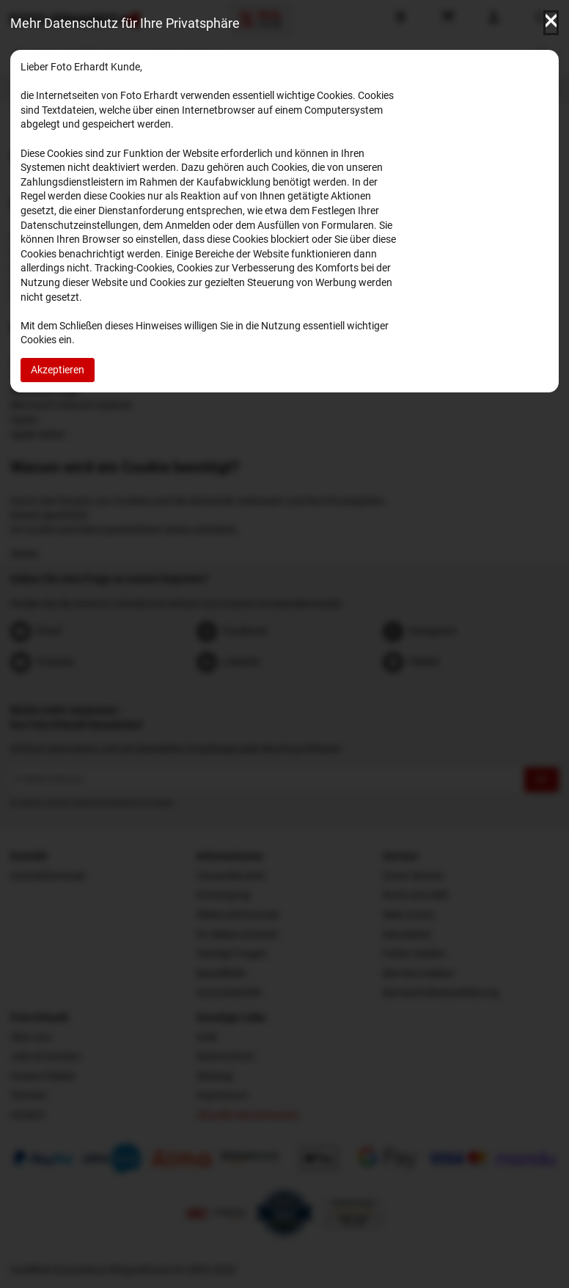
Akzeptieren (57, 370)
